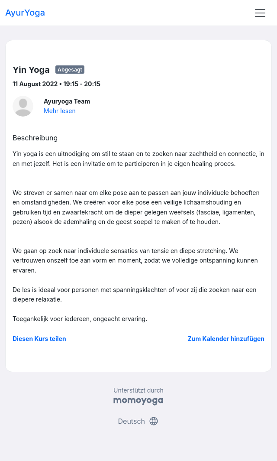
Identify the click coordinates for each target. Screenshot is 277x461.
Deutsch (138, 421)
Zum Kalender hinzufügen (226, 338)
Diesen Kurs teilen (39, 338)
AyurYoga (25, 12)
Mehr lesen (60, 110)
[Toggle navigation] (260, 13)
